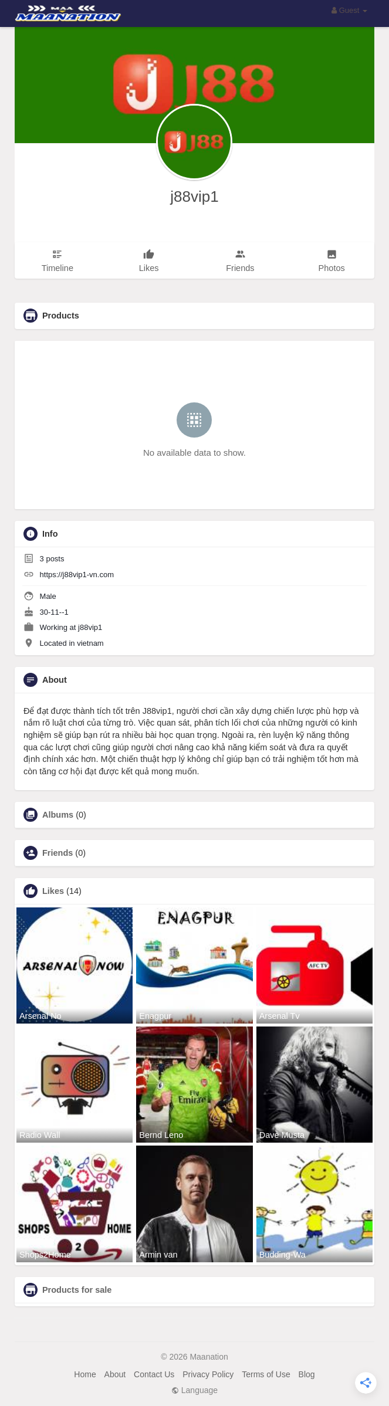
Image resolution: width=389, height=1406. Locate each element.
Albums (57, 814)
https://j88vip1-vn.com (77, 574)
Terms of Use (266, 1374)
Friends (57, 853)
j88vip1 (194, 196)
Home (85, 1374)
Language (194, 1390)
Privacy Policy (208, 1374)
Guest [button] (349, 10)
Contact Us (154, 1374)
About (115, 1374)
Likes (53, 891)
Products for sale (76, 1290)
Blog (307, 1374)
